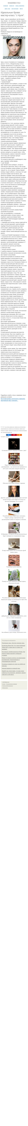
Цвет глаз (7, 8)
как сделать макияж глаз (9, 753)
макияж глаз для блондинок (20, 753)
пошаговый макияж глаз (7, 759)
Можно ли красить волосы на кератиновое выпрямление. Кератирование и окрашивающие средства (13, 986)
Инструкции (14, 8)
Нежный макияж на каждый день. (11, 995)
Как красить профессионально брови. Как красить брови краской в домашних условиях (13, 980)
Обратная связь (5, 1014)
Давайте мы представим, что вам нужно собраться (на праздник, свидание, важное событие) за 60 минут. (14, 999)
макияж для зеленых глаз (14, 757)
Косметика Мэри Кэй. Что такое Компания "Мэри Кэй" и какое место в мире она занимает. (13, 974)
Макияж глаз (14, 3)
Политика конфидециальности (7, 1012)
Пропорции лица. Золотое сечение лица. (13, 970)
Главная (5, 5)
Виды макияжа (20, 5)
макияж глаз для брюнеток (14, 755)
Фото (21, 8)
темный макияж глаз (5, 755)
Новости (11, 5)
